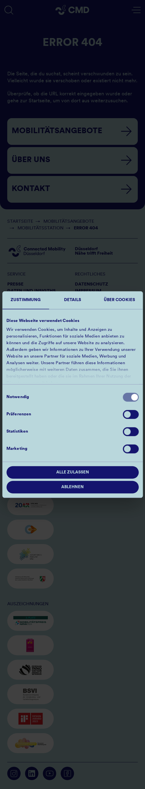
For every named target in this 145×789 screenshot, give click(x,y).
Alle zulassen (72, 472)
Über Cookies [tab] (119, 300)
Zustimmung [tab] (26, 300)
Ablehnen (72, 487)
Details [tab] (72, 300)
